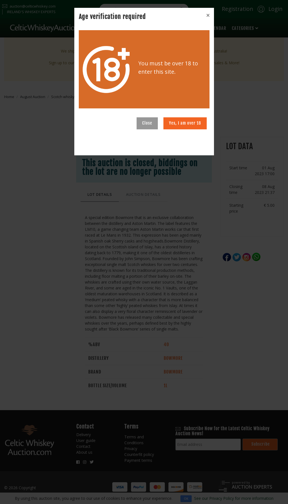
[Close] (208, 15)
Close (147, 123)
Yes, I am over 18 (185, 123)
